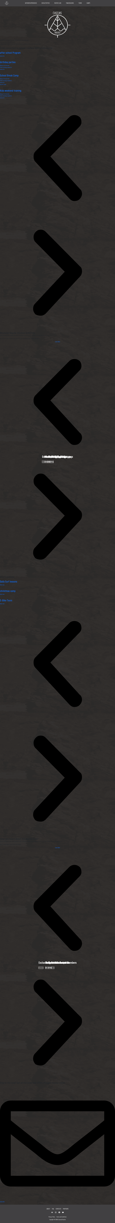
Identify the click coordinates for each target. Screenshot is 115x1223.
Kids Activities (46, 3)
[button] (57, 158)
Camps (88, 3)
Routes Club (57, 3)
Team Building (70, 3)
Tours (80, 3)
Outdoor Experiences (31, 3)
